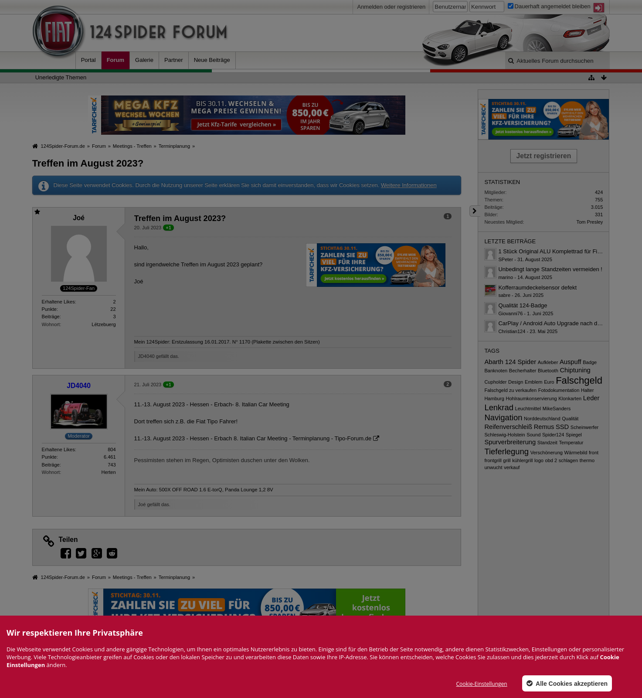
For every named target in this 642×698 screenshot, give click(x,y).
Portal (88, 60)
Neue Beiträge (212, 60)
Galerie (144, 60)
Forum (115, 60)
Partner (173, 60)
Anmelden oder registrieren (391, 6)
